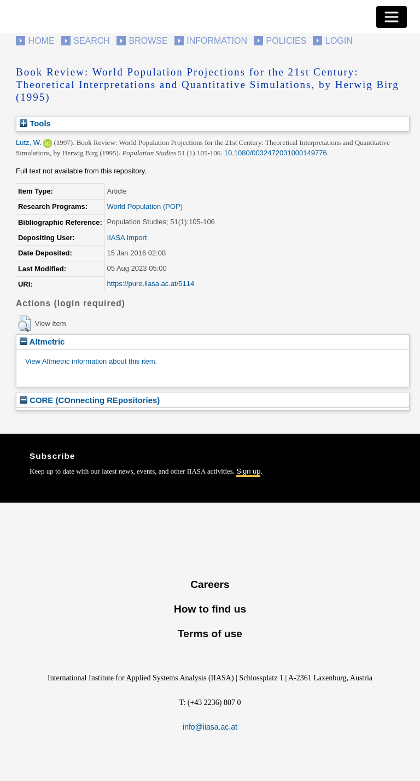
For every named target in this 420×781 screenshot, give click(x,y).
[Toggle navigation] (391, 17)
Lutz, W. (29, 142)
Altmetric (42, 341)
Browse (148, 40)
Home (41, 40)
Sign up (248, 471)
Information (216, 40)
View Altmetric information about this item (90, 361)
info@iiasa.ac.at (210, 726)
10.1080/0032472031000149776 (275, 153)
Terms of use (210, 633)
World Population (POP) (145, 206)
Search (91, 40)
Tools (35, 123)
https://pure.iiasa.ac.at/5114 (151, 283)
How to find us (210, 609)
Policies (286, 40)
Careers (209, 584)
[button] (24, 324)
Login (339, 40)
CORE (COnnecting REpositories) (90, 400)
